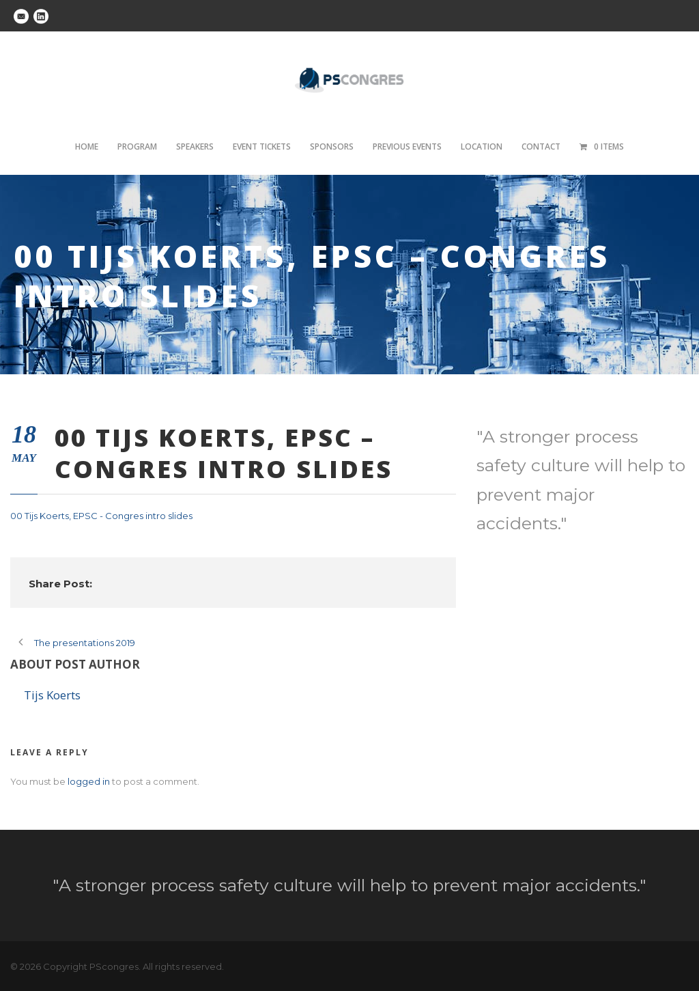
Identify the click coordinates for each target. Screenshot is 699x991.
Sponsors (332, 146)
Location (481, 146)
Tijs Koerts (52, 695)
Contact (541, 146)
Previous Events (407, 146)
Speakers (195, 146)
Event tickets (262, 146)
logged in (89, 781)
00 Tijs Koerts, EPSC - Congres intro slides (101, 515)
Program (137, 146)
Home (86, 146)
